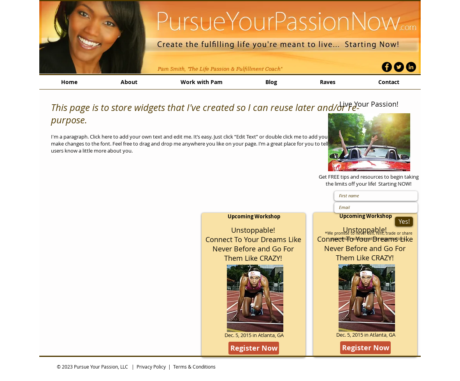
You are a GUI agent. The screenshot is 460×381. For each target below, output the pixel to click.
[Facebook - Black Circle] (387, 67)
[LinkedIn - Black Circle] (411, 67)
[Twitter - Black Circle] (399, 67)
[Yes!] (404, 221)
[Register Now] (253, 348)
